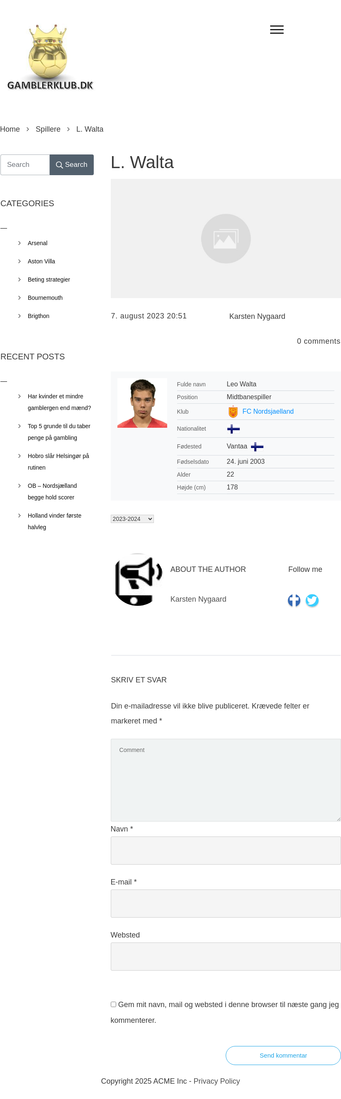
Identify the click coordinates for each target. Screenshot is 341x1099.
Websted (125, 935)
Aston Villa (41, 261)
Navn (122, 829)
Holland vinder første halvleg (54, 521)
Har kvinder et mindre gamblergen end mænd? (59, 402)
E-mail (124, 882)
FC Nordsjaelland (268, 411)
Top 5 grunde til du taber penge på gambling (59, 432)
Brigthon (38, 316)
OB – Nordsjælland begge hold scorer (52, 491)
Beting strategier (49, 279)
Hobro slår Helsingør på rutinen (58, 462)
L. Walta (142, 162)
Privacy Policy (217, 1081)
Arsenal (37, 243)
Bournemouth (45, 297)
